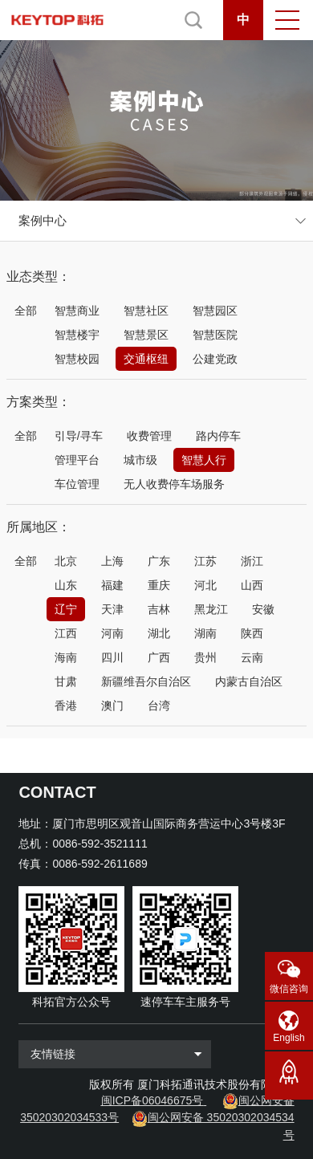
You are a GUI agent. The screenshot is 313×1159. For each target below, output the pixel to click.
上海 (112, 561)
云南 (252, 657)
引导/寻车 (79, 435)
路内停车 (218, 435)
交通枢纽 (146, 358)
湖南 (205, 633)
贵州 (205, 657)
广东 (159, 561)
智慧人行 (203, 459)
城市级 (140, 459)
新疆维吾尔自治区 (146, 681)
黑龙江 (211, 609)
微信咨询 (289, 988)
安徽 (263, 609)
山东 (66, 585)
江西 (66, 633)
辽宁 (66, 609)
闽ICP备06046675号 (152, 1100)
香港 (66, 705)
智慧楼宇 (77, 334)
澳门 (112, 705)
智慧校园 (77, 358)
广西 (159, 657)
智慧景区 (146, 334)
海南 (66, 657)
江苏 (205, 561)
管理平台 (77, 459)
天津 (112, 609)
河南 (112, 633)
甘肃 (66, 681)
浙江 (252, 561)
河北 (205, 585)
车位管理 (77, 484)
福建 (112, 585)
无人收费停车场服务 (174, 484)
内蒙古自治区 (249, 681)
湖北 (159, 633)
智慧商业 (77, 310)
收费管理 (149, 435)
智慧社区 (146, 310)
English (288, 1037)
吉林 (159, 609)
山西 (252, 585)
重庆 (159, 585)
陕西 (252, 633)
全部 (25, 310)
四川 (112, 657)
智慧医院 (215, 334)
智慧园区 (215, 310)
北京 (66, 561)
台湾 (159, 705)
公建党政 (215, 358)
